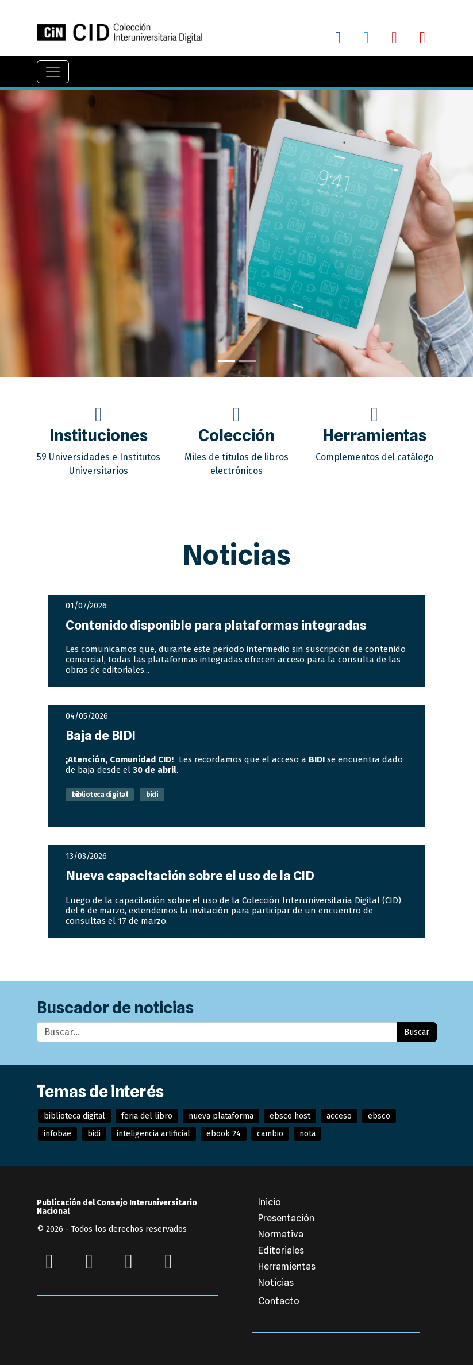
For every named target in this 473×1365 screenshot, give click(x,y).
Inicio (269, 1202)
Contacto (278, 1300)
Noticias (276, 1282)
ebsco (379, 1116)
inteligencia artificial (153, 1134)
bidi (152, 795)
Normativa (280, 1234)
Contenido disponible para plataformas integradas (216, 625)
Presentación (286, 1218)
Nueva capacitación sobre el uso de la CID (190, 875)
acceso (339, 1116)
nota (307, 1134)
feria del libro (146, 1116)
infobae (57, 1134)
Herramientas (287, 1266)
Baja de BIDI (101, 735)
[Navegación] (53, 71)
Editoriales (281, 1250)
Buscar (416, 1032)
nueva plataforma (221, 1116)
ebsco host (290, 1116)
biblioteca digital (100, 795)
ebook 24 (223, 1134)
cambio (270, 1134)
